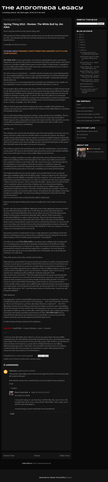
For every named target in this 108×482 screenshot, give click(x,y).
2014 (80, 34)
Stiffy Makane (40, 109)
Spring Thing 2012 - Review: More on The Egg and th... (89, 72)
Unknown (13, 371)
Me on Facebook (82, 134)
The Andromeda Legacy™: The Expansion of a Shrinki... (89, 90)
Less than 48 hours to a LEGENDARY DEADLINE (89, 53)
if (19, 359)
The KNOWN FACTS (86, 86)
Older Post (65, 455)
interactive (25, 359)
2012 (11, 359)
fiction (16, 359)
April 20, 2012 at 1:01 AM (40, 392)
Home (37, 455)
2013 (80, 37)
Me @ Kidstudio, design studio (87, 131)
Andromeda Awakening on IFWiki (88, 120)
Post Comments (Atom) (42, 463)
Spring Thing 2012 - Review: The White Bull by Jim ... (89, 67)
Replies (14, 388)
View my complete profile (95, 152)
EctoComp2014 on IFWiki (85, 108)
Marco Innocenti (21, 392)
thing (38, 359)
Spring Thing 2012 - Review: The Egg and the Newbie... (89, 76)
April (82, 50)
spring (33, 359)
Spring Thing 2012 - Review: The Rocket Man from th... (89, 80)
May (82, 47)
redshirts (7, 98)
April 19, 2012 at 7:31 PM (26, 371)
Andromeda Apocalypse (85, 111)
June (82, 45)
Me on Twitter (81, 138)
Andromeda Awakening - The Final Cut (90, 117)
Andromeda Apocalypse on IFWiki (88, 114)
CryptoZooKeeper (44, 162)
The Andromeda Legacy (42, 8)
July (81, 42)
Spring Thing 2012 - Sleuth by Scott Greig (89, 63)
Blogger (69, 477)
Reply (11, 384)
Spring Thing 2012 (86, 84)
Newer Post (9, 455)
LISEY (79, 104)
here (60, 67)
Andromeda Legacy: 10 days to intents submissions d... (89, 58)
